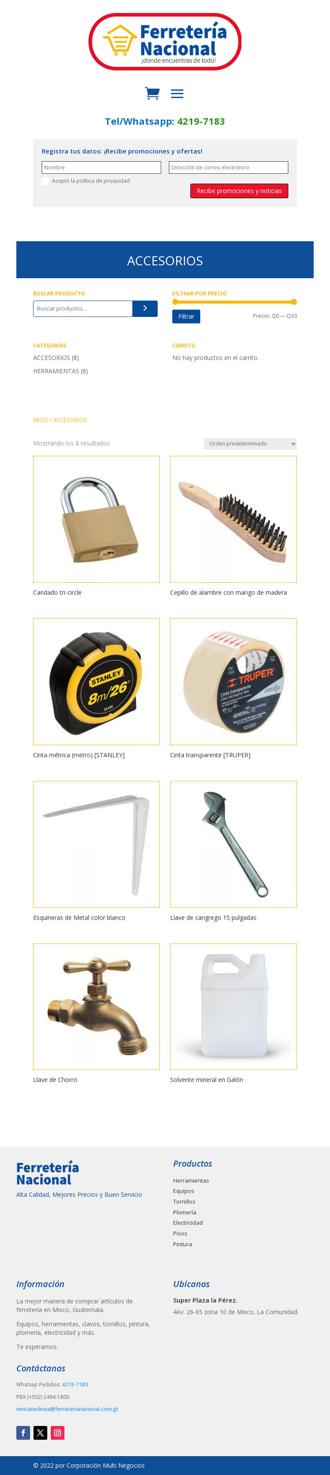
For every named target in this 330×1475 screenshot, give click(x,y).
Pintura (182, 1244)
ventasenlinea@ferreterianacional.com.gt (67, 1409)
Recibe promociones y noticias (239, 191)
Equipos (183, 1191)
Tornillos (184, 1201)
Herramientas (191, 1180)
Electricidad (188, 1222)
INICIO (41, 420)
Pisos (180, 1233)
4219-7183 (201, 120)
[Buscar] (145, 309)
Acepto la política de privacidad (86, 181)
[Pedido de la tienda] (250, 444)
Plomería (184, 1212)
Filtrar (186, 316)
